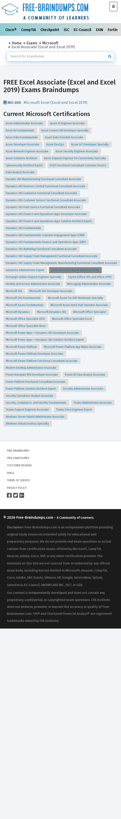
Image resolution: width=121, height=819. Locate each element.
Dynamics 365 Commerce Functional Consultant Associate (42, 193)
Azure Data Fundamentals (22, 137)
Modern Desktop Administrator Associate (31, 367)
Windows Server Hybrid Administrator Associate (35, 416)
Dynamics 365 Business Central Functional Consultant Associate (46, 186)
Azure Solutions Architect (22, 158)
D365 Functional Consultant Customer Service (78, 165)
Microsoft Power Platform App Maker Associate (73, 347)
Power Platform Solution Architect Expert (31, 388)
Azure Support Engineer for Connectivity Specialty (75, 158)
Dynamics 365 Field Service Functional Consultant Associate (43, 207)
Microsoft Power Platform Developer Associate (35, 353)
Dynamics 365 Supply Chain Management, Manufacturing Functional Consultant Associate (62, 263)
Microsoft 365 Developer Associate (51, 291)
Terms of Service (18, 480)
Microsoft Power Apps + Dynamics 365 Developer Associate (43, 332)
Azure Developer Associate (23, 144)
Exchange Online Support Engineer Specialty (34, 277)
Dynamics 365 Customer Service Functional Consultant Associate (46, 200)
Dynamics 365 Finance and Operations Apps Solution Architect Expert (49, 221)
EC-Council (83, 30)
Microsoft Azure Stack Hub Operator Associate (80, 305)
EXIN (100, 30)
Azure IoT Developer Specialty (90, 144)
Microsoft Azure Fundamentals (25, 305)
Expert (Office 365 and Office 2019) (90, 277)
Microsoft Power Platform (21, 347)
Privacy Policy (17, 488)
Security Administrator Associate (83, 388)
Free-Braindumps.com (35, 517)
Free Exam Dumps (18, 458)
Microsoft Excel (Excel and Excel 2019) (45, 102)
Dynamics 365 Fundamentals (24, 228)
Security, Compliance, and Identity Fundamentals (36, 402)
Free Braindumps (18, 450)
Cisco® (11, 30)
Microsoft (50, 43)
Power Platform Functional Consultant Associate (36, 381)
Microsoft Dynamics (18, 312)
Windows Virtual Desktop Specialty (28, 423)
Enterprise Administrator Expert (25, 270)
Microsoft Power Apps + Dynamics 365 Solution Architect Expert (45, 339)
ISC (67, 30)
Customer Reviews (19, 465)
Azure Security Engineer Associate (77, 151)
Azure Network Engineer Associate (27, 151)
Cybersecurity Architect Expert (24, 165)
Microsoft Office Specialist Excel (72, 318)
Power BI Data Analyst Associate (85, 374)
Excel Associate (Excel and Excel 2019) (75, 270)
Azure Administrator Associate (25, 123)
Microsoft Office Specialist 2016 (25, 318)
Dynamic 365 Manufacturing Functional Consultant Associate (44, 179)
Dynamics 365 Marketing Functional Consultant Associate (41, 249)
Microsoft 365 (14, 291)
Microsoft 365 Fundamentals (23, 298)
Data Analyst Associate (20, 172)
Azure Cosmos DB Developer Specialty (65, 130)
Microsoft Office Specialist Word (26, 326)
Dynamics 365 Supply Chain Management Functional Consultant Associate (52, 256)
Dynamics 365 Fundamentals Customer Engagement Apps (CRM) (45, 235)
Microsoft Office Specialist (90, 312)
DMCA (10, 473)
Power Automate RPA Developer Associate (32, 374)
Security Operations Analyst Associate (30, 395)
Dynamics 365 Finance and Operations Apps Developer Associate (46, 214)
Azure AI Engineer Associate (67, 123)
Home (17, 43)
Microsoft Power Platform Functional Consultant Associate (42, 361)
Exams (31, 43)
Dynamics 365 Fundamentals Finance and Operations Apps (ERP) (46, 242)
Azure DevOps (55, 144)
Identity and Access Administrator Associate (33, 284)
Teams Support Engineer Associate (28, 409)
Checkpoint (50, 30)
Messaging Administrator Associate (89, 284)
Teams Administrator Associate (92, 402)
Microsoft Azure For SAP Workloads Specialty (76, 298)
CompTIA (29, 30)
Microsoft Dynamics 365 (52, 312)
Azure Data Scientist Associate (64, 137)
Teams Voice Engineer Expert (74, 409)
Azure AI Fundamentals (20, 130)
